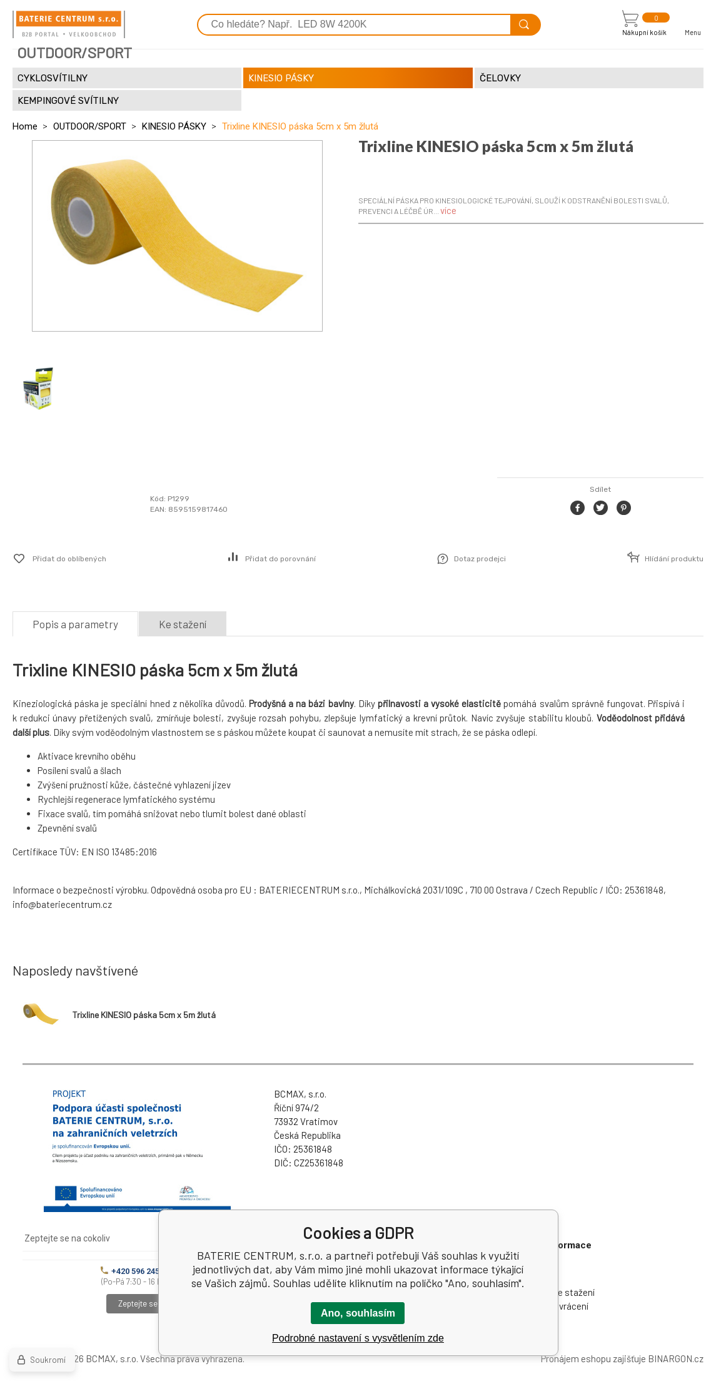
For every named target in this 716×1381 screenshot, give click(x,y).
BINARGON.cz (675, 1358)
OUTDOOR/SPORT (89, 126)
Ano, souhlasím (358, 1313)
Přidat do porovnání (280, 558)
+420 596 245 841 (137, 1271)
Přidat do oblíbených (69, 558)
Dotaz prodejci (480, 558)
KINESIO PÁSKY (174, 126)
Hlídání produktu (674, 558)
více (448, 210)
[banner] (69, 24)
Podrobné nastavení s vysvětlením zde (358, 1338)
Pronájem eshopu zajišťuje (593, 1358)
